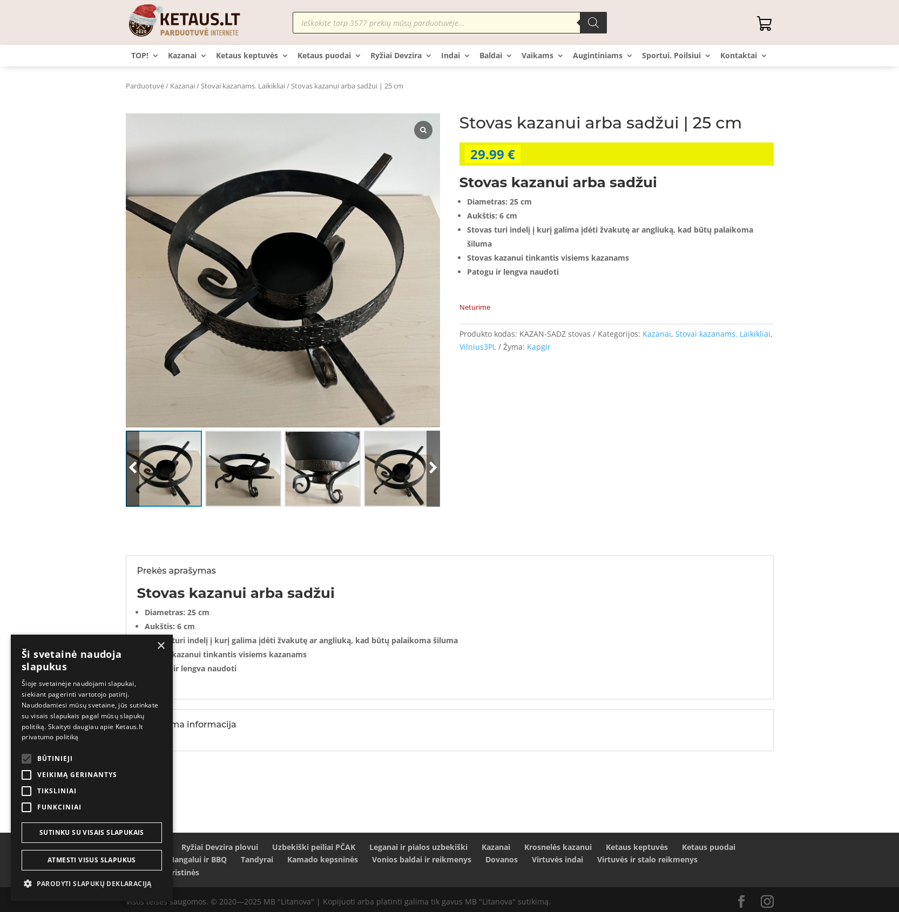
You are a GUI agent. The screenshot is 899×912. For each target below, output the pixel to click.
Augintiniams (598, 56)
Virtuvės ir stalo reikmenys (647, 859)
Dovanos (501, 859)
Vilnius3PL (477, 347)
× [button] (161, 646)
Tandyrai (257, 859)
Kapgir (539, 347)
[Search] (593, 22)
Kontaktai (738, 56)
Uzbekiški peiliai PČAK (313, 847)
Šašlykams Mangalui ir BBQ (176, 859)
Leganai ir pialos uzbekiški (418, 847)
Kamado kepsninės (322, 859)
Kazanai (182, 56)
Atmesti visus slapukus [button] (92, 860)
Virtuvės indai (557, 859)
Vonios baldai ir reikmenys (421, 859)
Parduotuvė (145, 86)
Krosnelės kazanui (558, 847)
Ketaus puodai (324, 56)
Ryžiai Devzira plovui (219, 847)
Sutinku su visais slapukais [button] (91, 832)
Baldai (490, 56)
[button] (92, 883)
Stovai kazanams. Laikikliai (243, 86)
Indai (450, 56)
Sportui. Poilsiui (671, 56)
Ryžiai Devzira (396, 56)
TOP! (139, 56)
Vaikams (537, 56)
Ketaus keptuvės (247, 56)
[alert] (92, 768)
